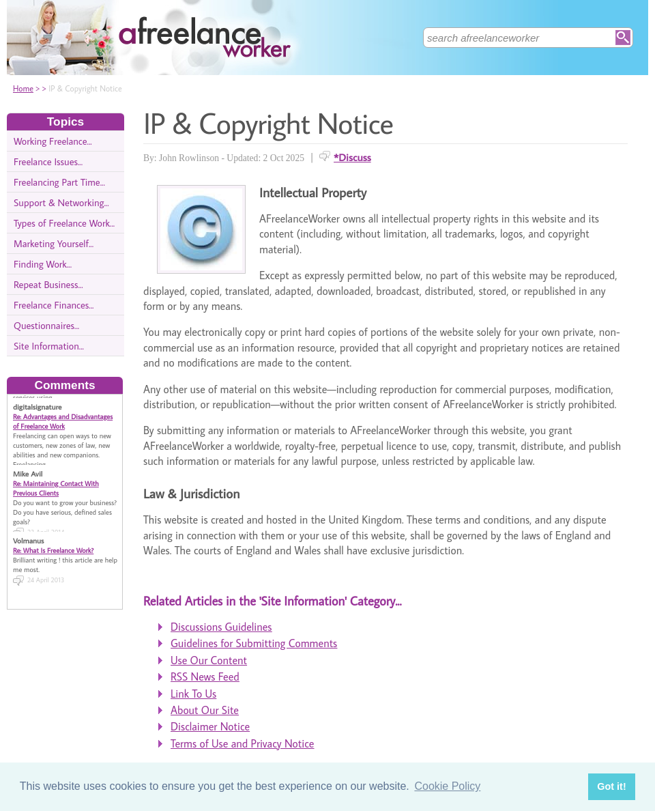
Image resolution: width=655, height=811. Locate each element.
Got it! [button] (611, 786)
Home (23, 88)
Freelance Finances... (53, 304)
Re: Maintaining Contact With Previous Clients (56, 488)
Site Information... (49, 345)
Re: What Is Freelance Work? (53, 550)
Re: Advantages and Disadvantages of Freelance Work (63, 421)
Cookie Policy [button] (447, 786)
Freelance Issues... (48, 161)
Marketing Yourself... (53, 243)
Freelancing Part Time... (59, 181)
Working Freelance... (53, 140)
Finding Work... (43, 263)
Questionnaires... (46, 325)
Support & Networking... (61, 202)
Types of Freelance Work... (64, 222)
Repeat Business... (48, 284)
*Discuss (352, 157)
